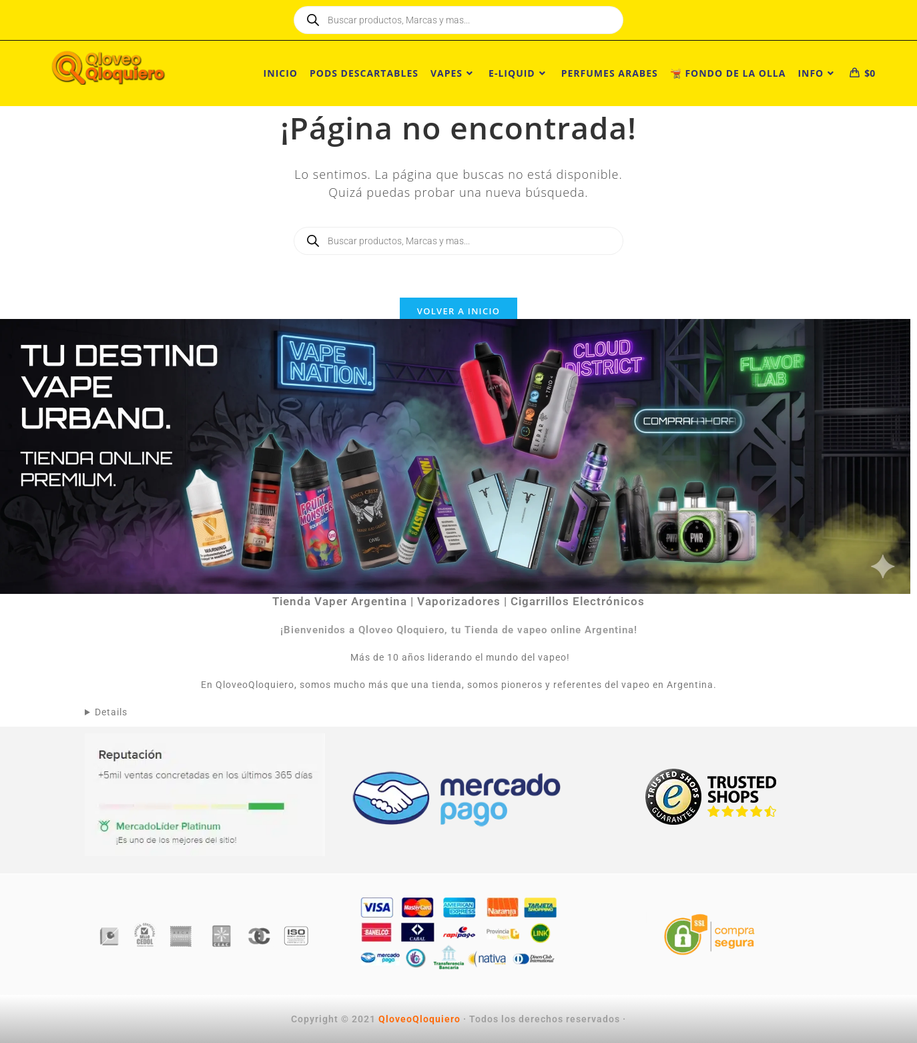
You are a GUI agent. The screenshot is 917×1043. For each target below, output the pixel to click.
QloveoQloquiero (419, 1019)
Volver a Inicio (458, 311)
